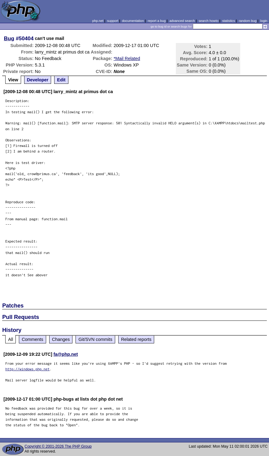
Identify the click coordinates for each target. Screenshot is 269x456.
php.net (97, 21)
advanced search (182, 21)
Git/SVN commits (95, 339)
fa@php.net (66, 354)
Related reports (136, 339)
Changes (61, 339)
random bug (248, 21)
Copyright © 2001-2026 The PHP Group (58, 446)
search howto (208, 21)
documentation (133, 21)
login (263, 21)
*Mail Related (127, 58)
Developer (38, 79)
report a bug (157, 21)
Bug (9, 38)
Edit (61, 79)
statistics (228, 21)
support (112, 21)
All (10, 339)
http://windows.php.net (27, 369)
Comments (32, 339)
